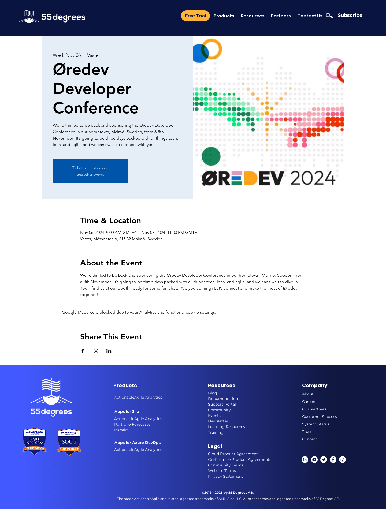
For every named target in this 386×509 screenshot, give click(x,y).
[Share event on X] (95, 351)
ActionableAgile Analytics (138, 418)
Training (216, 432)
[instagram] (342, 459)
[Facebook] (333, 459)
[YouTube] (314, 459)
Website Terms (222, 470)
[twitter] (323, 459)
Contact (309, 439)
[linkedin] (305, 459)
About (308, 394)
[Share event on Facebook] (82, 351)
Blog (212, 393)
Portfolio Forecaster (133, 424)
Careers (309, 401)
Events (214, 415)
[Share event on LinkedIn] (109, 351)
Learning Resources (226, 426)
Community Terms (225, 465)
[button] (281, 16)
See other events (90, 174)
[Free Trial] (195, 15)
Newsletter (218, 421)
